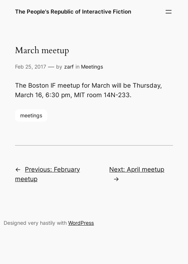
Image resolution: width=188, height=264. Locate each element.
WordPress (81, 223)
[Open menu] (168, 11)
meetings (31, 115)
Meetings (92, 66)
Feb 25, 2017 (30, 66)
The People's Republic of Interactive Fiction (73, 11)
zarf (69, 66)
